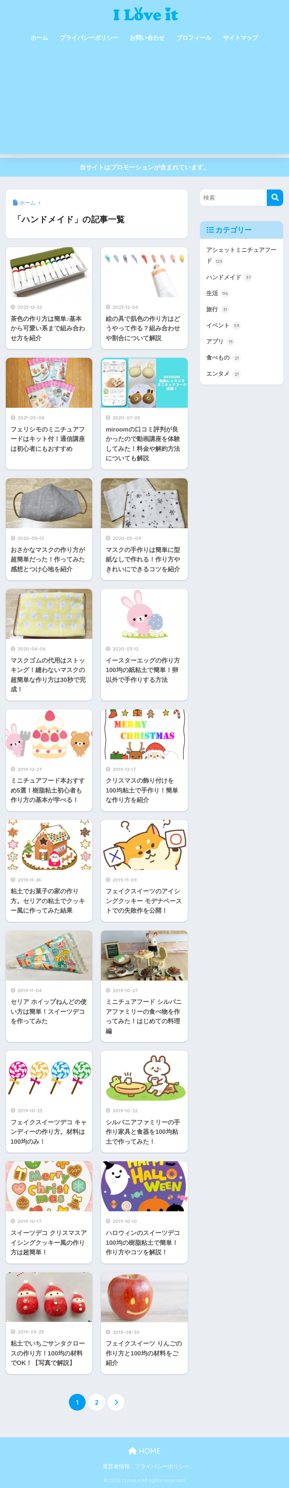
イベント (224, 326)
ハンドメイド (230, 277)
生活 (218, 293)
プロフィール (193, 38)
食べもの (224, 359)
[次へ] (116, 1402)
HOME (144, 1451)
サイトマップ (240, 38)
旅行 (218, 310)
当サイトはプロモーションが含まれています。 (144, 167)
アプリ (221, 342)
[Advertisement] (144, 103)
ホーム (39, 38)
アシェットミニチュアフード (240, 255)
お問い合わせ (147, 38)
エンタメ (224, 375)
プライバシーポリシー (89, 38)
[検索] (275, 197)
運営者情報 (116, 1466)
